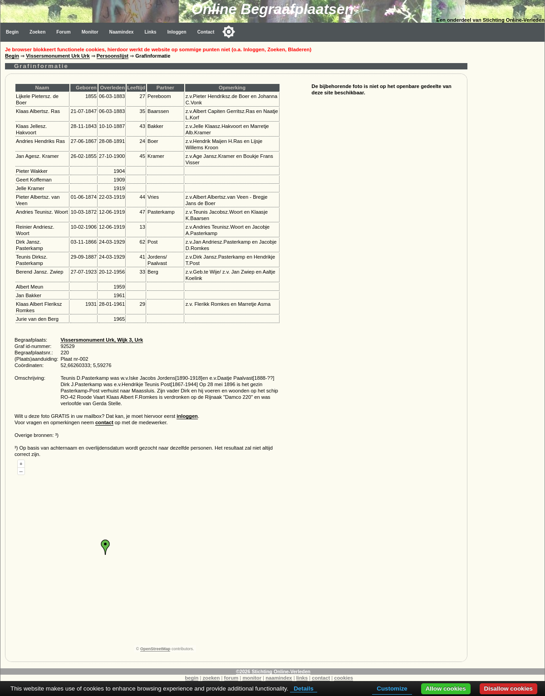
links (302, 678)
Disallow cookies (508, 688)
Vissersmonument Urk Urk (57, 56)
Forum (63, 31)
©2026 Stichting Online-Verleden (273, 671)
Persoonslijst (112, 56)
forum (231, 678)
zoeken (211, 678)
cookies (343, 678)
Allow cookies (446, 688)
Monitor (90, 31)
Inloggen (177, 31)
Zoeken (37, 31)
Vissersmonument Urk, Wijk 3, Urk (101, 340)
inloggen (187, 416)
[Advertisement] (508, 178)
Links (150, 31)
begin (192, 678)
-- (21, 471)
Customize (392, 688)
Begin (12, 31)
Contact (206, 31)
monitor (251, 678)
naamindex (278, 678)
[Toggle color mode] (229, 32)
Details (304, 688)
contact (104, 422)
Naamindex (121, 31)
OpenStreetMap (155, 649)
